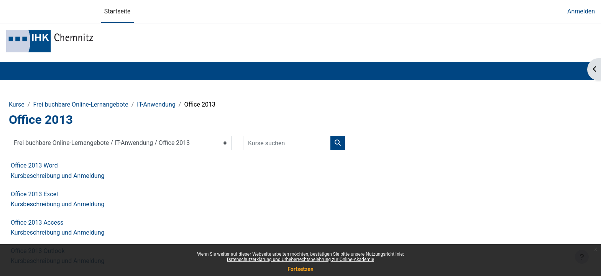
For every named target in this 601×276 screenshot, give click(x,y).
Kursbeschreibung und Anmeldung (58, 175)
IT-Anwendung (156, 104)
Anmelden (581, 11)
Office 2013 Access (37, 222)
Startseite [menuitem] (117, 11)
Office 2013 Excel (34, 194)
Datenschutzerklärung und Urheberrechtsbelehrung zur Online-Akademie (300, 259)
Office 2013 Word (34, 165)
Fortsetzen (300, 269)
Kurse (17, 104)
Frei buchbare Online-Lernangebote (80, 104)
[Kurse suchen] (287, 143)
